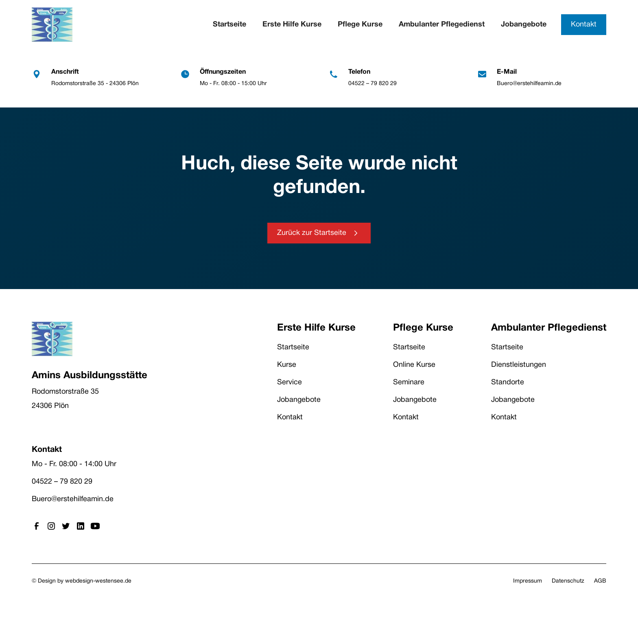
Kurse (286, 365)
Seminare (408, 382)
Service (289, 382)
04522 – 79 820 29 (62, 481)
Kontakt (583, 24)
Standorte (507, 382)
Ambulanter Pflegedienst (442, 24)
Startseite (229, 24)
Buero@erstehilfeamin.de (73, 499)
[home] (52, 24)
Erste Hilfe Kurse (291, 24)
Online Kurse (414, 365)
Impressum (527, 581)
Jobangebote (523, 24)
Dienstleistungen (518, 365)
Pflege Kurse (360, 24)
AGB (600, 581)
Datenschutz (568, 581)
